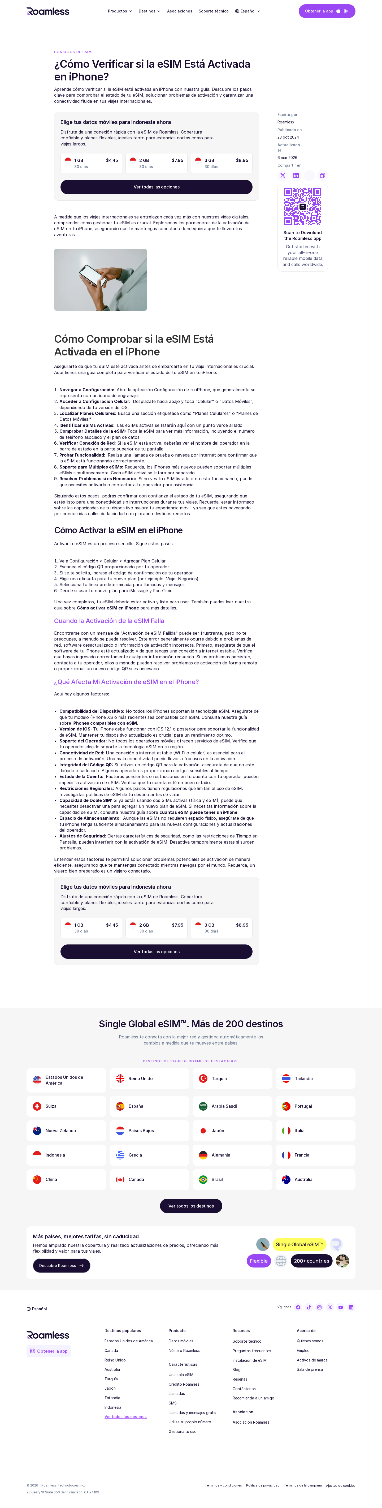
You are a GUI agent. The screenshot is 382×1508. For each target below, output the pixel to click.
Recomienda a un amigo (253, 1398)
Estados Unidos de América (129, 1341)
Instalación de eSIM (250, 1360)
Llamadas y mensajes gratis (192, 1412)
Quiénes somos (310, 1341)
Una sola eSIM (181, 1374)
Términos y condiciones (223, 1485)
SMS (173, 1403)
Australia (112, 1369)
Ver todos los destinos (126, 1416)
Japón (110, 1388)
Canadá (111, 1350)
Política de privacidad (263, 1485)
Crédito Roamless (184, 1384)
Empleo (303, 1350)
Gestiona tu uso (183, 1431)
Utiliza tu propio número (190, 1422)
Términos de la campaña (303, 1485)
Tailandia (112, 1397)
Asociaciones (179, 11)
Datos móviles (181, 1341)
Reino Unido (115, 1360)
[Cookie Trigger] (340, 1486)
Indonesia (113, 1407)
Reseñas (240, 1379)
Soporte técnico (247, 1341)
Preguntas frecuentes (252, 1350)
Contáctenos (244, 1388)
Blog (237, 1369)
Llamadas (177, 1393)
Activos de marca (312, 1360)
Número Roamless (184, 1350)
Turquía (111, 1379)
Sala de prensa (310, 1369)
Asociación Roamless (251, 1422)
